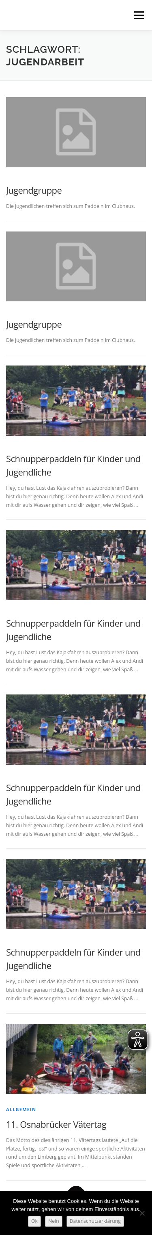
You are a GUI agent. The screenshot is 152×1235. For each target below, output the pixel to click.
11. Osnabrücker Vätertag (56, 1124)
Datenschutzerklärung (95, 1221)
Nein (53, 1221)
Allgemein (21, 1109)
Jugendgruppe (34, 190)
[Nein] (142, 1213)
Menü (138, 15)
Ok (34, 1221)
